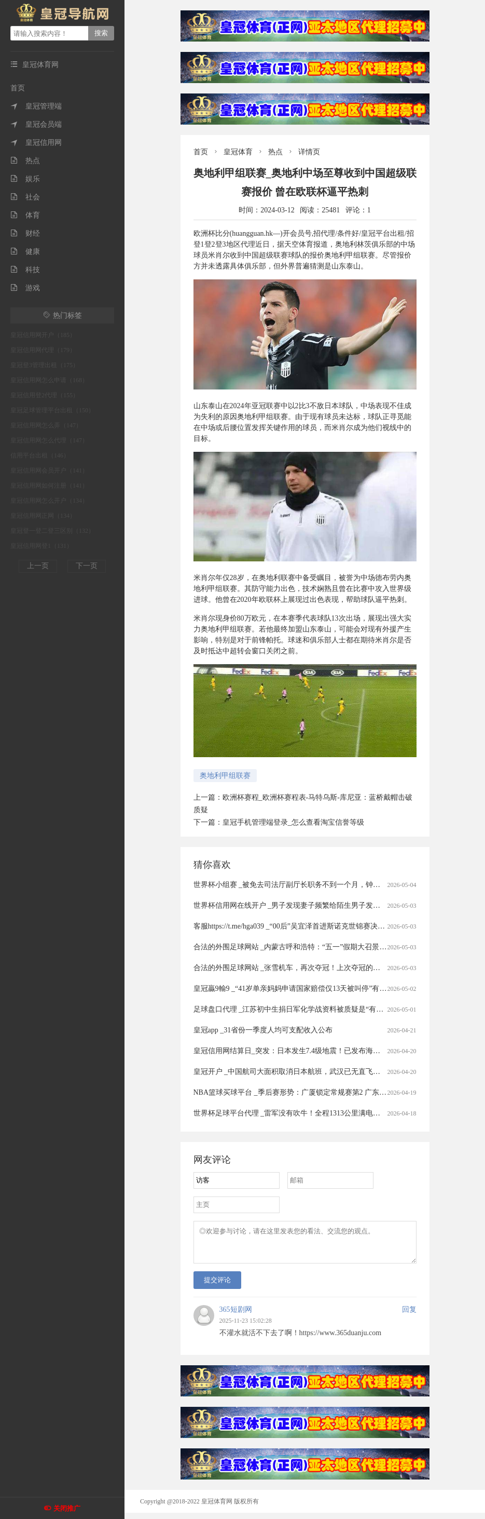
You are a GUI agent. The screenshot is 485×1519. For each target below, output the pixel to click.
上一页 (38, 566)
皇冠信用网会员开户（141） (49, 470)
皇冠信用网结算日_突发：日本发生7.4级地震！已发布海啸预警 (294, 1051)
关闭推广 (66, 1508)
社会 (25, 197)
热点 (25, 161)
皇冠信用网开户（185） (43, 335)
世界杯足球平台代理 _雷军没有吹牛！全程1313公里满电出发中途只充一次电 (316, 1113)
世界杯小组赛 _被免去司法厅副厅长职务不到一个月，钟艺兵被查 (298, 885)
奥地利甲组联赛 (225, 775)
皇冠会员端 (36, 124)
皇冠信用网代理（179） (43, 350)
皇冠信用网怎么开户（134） (49, 500)
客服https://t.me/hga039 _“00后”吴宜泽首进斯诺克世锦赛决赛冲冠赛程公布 (310, 926)
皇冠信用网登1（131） (41, 545)
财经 (25, 233)
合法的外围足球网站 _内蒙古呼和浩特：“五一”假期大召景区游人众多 (304, 947)
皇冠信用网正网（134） (43, 515)
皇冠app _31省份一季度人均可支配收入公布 (263, 1030)
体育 (25, 215)
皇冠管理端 (36, 106)
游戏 (25, 288)
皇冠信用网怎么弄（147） (46, 425)
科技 (25, 270)
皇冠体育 (238, 152)
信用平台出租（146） (40, 455)
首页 (17, 88)
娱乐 (25, 179)
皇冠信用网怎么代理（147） (49, 440)
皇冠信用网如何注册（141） (49, 485)
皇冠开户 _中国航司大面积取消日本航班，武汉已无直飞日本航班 (298, 1072)
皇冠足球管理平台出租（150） (52, 410)
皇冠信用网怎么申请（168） (49, 380)
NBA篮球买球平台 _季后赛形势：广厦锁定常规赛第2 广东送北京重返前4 (310, 1092)
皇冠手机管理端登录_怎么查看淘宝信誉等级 (293, 822)
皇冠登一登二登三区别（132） (52, 530)
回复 (409, 1316)
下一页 (87, 566)
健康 (25, 252)
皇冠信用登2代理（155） (44, 395)
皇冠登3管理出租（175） (44, 365)
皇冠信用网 (36, 142)
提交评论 (217, 1286)
